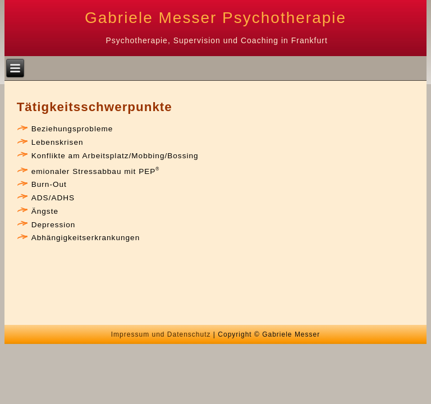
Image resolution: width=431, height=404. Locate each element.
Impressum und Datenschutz (161, 334)
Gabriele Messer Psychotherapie (215, 17)
